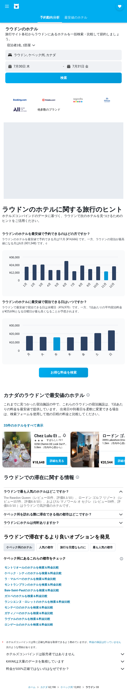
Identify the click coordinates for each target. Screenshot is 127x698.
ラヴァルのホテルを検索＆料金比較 (27, 619)
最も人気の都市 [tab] (103, 547)
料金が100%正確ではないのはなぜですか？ (65, 668)
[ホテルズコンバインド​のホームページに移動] (26, 6)
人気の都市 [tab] (46, 547)
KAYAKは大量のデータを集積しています (65, 661)
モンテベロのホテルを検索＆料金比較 (28, 607)
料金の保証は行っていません (105, 642)
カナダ (44, 687)
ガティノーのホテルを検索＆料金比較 (28, 613)
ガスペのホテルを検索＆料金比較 (25, 596)
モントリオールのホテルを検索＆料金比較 (31, 567)
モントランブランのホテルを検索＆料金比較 (33, 584)
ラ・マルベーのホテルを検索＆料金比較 (30, 579)
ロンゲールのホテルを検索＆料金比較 (28, 624)
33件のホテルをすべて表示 (23, 425)
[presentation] (88, 395)
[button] (6, 6)
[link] (63, 372)
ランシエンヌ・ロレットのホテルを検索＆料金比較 (37, 601)
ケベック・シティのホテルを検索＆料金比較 (33, 573)
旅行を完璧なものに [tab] (73, 547)
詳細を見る (57, 460)
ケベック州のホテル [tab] (19, 547)
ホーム (31, 687)
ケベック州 (67, 687)
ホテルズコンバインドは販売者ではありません (65, 654)
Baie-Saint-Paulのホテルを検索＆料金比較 (31, 590)
